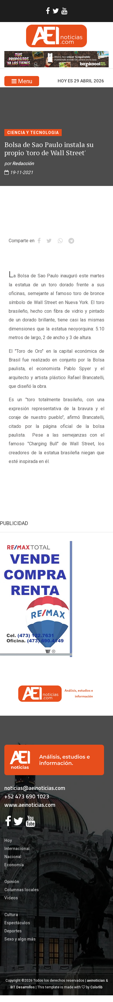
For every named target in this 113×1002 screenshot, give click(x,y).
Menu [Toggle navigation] (22, 81)
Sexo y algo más (20, 939)
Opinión (11, 881)
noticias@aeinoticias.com (34, 788)
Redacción (23, 163)
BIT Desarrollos (22, 987)
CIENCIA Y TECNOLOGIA (33, 132)
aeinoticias (96, 981)
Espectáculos (17, 922)
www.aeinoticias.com (29, 804)
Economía (14, 864)
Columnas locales (21, 889)
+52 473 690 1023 (26, 796)
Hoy (8, 840)
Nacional (12, 856)
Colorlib (96, 987)
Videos (11, 898)
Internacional (17, 848)
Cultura (11, 914)
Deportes (13, 931)
